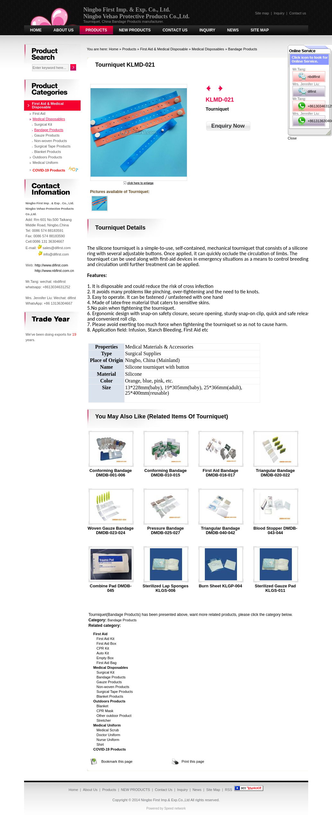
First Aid (39, 113)
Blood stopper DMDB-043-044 (275, 530)
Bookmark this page (117, 761)
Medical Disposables (208, 49)
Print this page (193, 761)
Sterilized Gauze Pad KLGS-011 (275, 588)
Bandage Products (242, 49)
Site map (262, 13)
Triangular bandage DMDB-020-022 (275, 472)
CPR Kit (103, 648)
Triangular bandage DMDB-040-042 (220, 530)
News (233, 30)
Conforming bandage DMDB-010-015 (165, 472)
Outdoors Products (47, 157)
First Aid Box (107, 643)
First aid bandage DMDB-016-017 (220, 472)
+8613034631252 (316, 106)
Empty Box (105, 658)
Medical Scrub (108, 730)
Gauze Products (109, 682)
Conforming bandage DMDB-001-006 (110, 472)
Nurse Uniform (108, 740)
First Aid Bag (107, 663)
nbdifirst (314, 77)
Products (96, 30)
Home (36, 30)
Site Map (260, 30)
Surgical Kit (106, 672)
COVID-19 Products (49, 170)
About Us (64, 30)
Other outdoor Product (114, 716)
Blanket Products (110, 696)
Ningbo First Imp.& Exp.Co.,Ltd (165, 800)
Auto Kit (103, 653)
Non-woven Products (113, 687)
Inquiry (279, 13)
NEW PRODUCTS (135, 30)
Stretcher (104, 720)
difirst (312, 91)
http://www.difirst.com (51, 265)
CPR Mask (105, 711)
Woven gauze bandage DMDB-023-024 (111, 530)
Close (292, 138)
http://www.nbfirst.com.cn (54, 271)
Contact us (297, 13)
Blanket (103, 706)
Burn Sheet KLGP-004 (220, 586)
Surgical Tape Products (115, 691)
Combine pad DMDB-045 (111, 588)
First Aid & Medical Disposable (164, 49)
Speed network (175, 808)
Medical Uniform (45, 162)
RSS (228, 790)
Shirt (100, 744)
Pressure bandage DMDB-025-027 (165, 530)
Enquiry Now (228, 126)
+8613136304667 (316, 121)
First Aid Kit (106, 639)
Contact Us (175, 30)
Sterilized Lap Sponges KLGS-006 (165, 588)
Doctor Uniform (108, 735)
